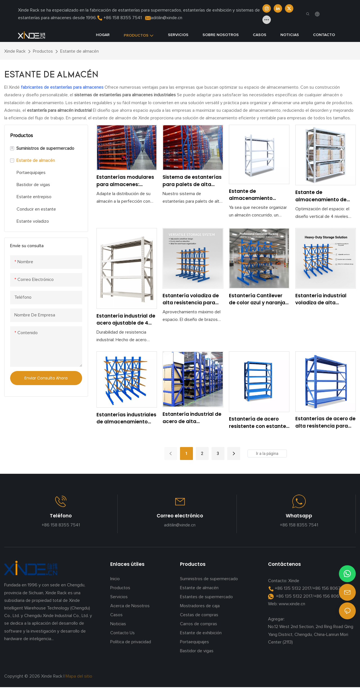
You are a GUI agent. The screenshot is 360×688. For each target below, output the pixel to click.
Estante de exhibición (201, 633)
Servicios (119, 597)
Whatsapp (299, 515)
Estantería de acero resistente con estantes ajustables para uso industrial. (259, 423)
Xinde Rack (15, 51)
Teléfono (61, 515)
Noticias (118, 624)
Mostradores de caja (200, 606)
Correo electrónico (180, 515)
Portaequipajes (194, 642)
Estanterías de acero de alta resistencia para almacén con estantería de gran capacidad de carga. (325, 422)
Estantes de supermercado (206, 597)
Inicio (115, 579)
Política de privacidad (130, 642)
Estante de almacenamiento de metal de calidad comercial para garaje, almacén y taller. (323, 196)
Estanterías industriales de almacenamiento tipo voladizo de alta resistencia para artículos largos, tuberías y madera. (126, 418)
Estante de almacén (79, 51)
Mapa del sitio (79, 676)
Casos (116, 615)
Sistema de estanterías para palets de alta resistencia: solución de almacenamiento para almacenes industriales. (193, 181)
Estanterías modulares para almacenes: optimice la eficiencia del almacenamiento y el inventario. (125, 181)
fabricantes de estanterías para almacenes (63, 87)
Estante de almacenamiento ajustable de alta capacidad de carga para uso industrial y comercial (254, 195)
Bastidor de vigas (196, 651)
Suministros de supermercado (209, 579)
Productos (43, 51)
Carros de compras (198, 624)
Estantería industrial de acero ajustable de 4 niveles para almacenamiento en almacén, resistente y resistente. (125, 319)
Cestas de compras (199, 615)
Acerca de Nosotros (130, 606)
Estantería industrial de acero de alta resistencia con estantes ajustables (192, 418)
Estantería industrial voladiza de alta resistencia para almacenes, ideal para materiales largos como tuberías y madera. (325, 299)
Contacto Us (122, 633)
